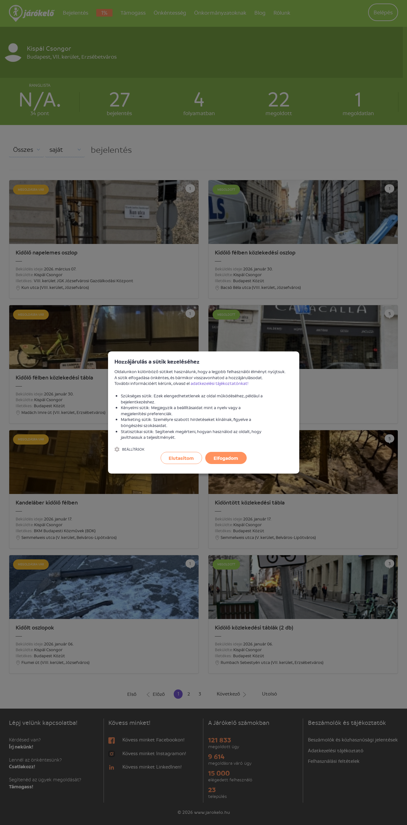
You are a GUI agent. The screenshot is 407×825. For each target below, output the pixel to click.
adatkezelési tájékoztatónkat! (220, 383)
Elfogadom (226, 458)
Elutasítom (181, 458)
